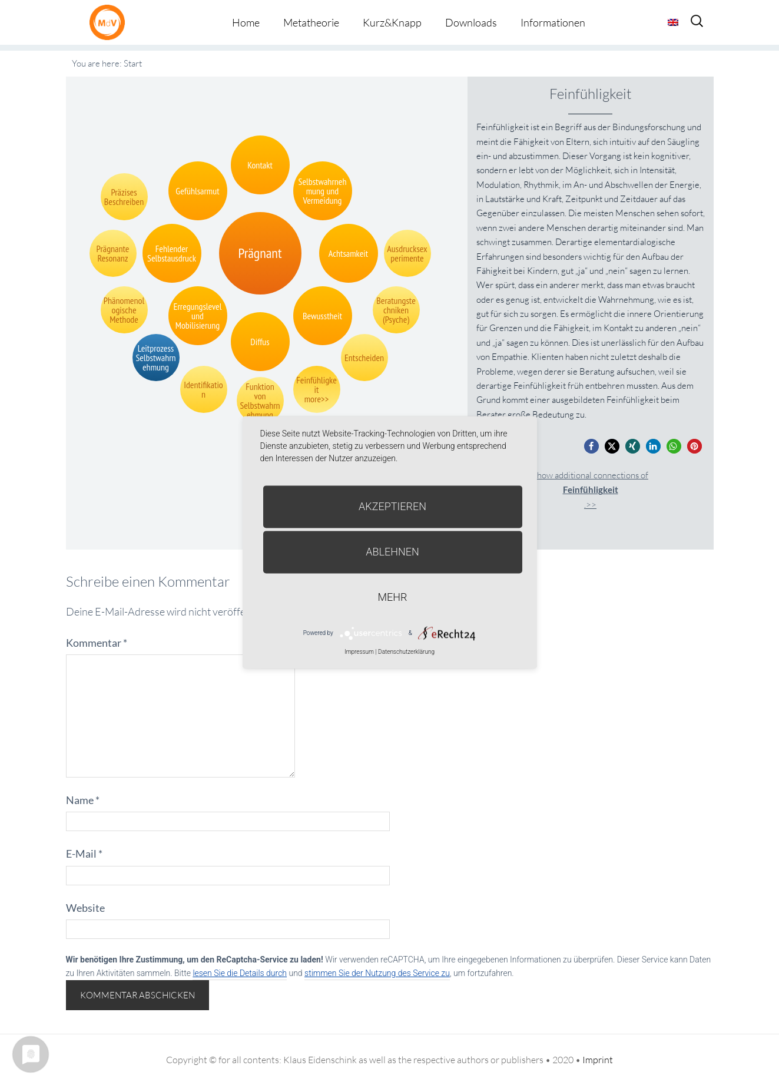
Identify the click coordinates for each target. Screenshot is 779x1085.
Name (83, 799)
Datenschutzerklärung (406, 652)
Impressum (359, 652)
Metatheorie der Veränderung (110, 22)
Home (246, 22)
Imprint (597, 1060)
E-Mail (84, 853)
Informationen (553, 22)
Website (85, 907)
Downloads (471, 22)
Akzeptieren (392, 506)
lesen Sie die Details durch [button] (240, 973)
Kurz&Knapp (392, 22)
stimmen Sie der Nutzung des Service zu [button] (377, 973)
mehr (392, 597)
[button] (591, 446)
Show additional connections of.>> (590, 489)
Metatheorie (311, 22)
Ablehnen (392, 551)
